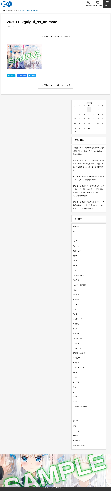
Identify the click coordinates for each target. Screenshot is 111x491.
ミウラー (76, 295)
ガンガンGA (55, 465)
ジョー (75, 309)
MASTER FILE (39, 477)
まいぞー (76, 421)
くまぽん (76, 382)
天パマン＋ (77, 246)
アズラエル (77, 363)
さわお (75, 314)
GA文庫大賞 (68, 461)
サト (74, 392)
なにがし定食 (77, 338)
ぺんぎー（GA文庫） (80, 285)
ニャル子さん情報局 (80, 406)
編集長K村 (76, 440)
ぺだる (75, 290)
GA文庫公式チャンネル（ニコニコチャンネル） (78, 474)
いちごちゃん (77, 319)
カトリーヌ (77, 377)
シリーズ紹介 (38, 461)
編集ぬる (76, 299)
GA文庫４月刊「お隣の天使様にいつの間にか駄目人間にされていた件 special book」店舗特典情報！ (89, 151)
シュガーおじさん (79, 367)
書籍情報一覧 (23, 461)
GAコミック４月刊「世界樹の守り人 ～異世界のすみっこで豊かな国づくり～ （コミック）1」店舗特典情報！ (88, 205)
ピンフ (75, 416)
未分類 (75, 435)
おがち (75, 261)
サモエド (76, 236)
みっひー (76, 333)
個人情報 (53, 477)
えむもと (76, 372)
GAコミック (95, 461)
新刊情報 (9, 461)
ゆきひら (76, 270)
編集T (75, 256)
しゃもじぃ (77, 348)
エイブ (75, 231)
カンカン (76, 343)
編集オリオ (77, 251)
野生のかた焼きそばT (80, 445)
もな (74, 426)
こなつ (75, 387)
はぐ (74, 411)
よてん (75, 329)
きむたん (76, 280)
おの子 (75, 241)
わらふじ (76, 431)
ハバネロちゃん (78, 275)
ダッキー (76, 397)
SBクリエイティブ (17, 474)
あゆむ (75, 265)
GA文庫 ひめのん (79, 353)
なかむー (76, 304)
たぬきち (76, 401)
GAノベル (81, 461)
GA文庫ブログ (53, 461)
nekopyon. (76, 358)
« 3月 (75, 132)
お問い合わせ (67, 477)
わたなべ (76, 227)
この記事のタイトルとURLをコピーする (55, 36)
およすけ (76, 324)
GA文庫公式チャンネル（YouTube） (42, 474)
